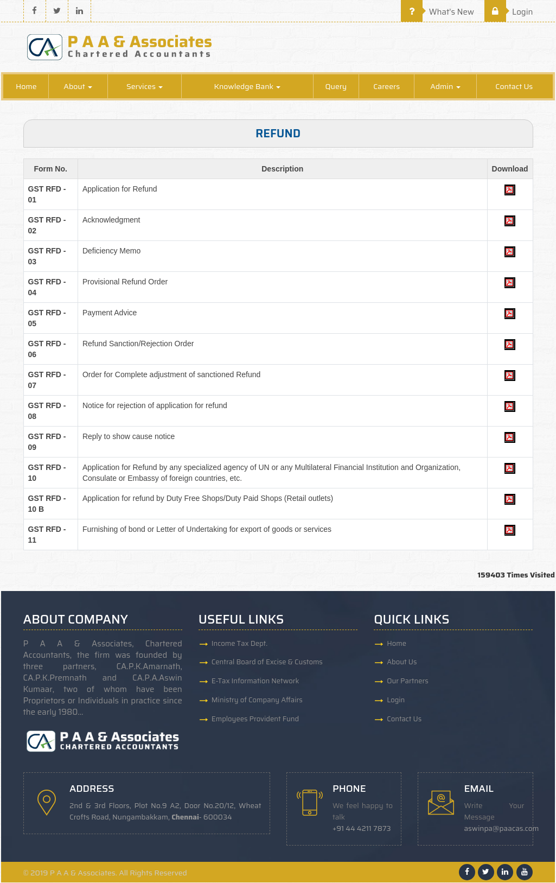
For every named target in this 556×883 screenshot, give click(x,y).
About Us (402, 662)
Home (26, 87)
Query (336, 87)
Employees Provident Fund (255, 719)
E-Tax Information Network (255, 681)
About (77, 87)
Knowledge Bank (247, 87)
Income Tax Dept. (239, 643)
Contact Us (514, 87)
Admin (445, 87)
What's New (437, 11)
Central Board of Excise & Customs (267, 662)
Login (508, 11)
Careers (386, 87)
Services (144, 87)
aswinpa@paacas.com (501, 829)
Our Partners (408, 681)
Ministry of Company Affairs (257, 700)
